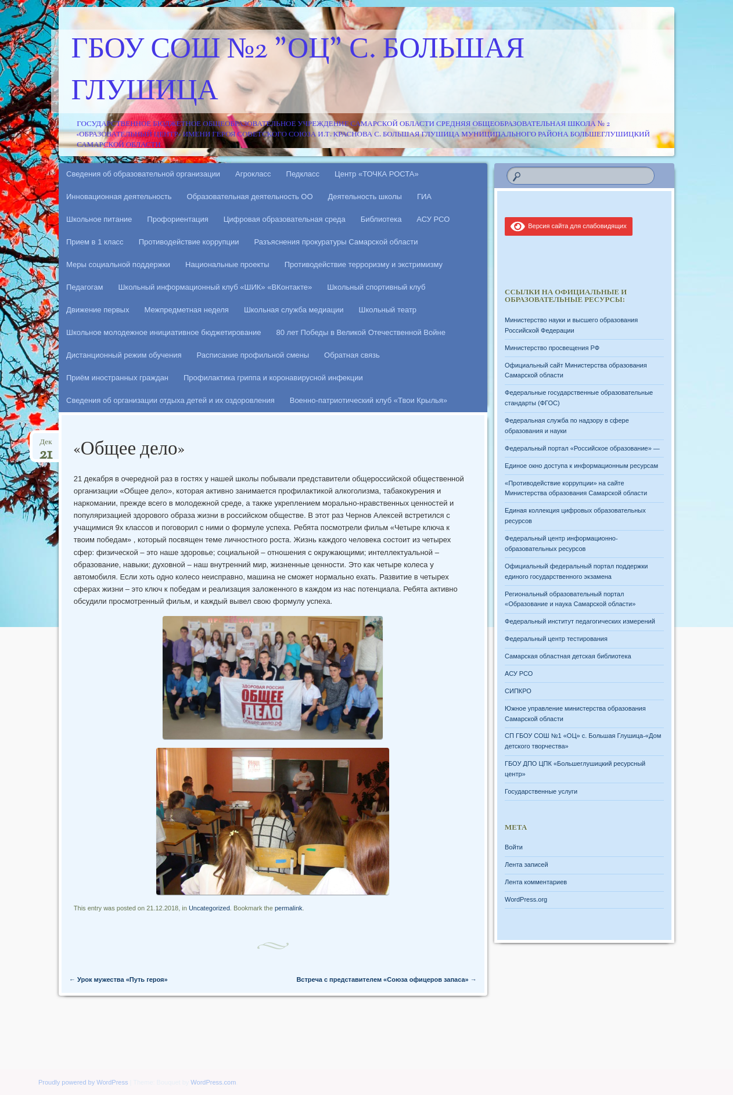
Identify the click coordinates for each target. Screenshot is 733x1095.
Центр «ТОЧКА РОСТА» (377, 174)
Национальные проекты (227, 264)
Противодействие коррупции (189, 241)
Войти (514, 847)
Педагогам (84, 287)
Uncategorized (209, 908)
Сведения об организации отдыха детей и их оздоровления (170, 400)
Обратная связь (352, 355)
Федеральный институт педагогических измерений (580, 621)
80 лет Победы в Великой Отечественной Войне (360, 332)
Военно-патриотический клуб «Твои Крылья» (368, 400)
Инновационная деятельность (119, 196)
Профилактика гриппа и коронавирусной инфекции (273, 377)
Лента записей (526, 864)
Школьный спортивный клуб (376, 287)
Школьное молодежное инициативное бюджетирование (163, 332)
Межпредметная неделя (186, 309)
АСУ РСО (433, 219)
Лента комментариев (536, 881)
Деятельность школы (365, 196)
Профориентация (177, 219)
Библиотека (381, 219)
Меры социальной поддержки (118, 264)
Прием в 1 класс (95, 241)
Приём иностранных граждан (117, 377)
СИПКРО (518, 690)
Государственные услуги (541, 791)
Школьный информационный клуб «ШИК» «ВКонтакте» (215, 287)
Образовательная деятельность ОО (250, 196)
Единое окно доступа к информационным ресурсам (581, 465)
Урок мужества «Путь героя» (118, 979)
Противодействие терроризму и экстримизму (364, 264)
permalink (289, 908)
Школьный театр (387, 309)
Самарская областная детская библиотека (568, 656)
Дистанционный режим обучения (124, 355)
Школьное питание (99, 219)
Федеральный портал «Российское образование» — (582, 448)
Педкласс (303, 174)
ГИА (424, 196)
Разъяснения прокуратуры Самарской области (336, 241)
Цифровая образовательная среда (285, 219)
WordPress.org (526, 899)
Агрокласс (253, 174)
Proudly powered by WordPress (83, 1082)
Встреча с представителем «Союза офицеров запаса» (386, 979)
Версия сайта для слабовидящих (569, 225)
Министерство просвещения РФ (552, 347)
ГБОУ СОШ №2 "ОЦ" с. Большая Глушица (298, 71)
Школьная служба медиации (294, 309)
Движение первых (97, 309)
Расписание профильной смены (253, 355)
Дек (45, 445)
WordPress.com (213, 1082)
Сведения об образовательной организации (143, 174)
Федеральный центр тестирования (556, 638)
